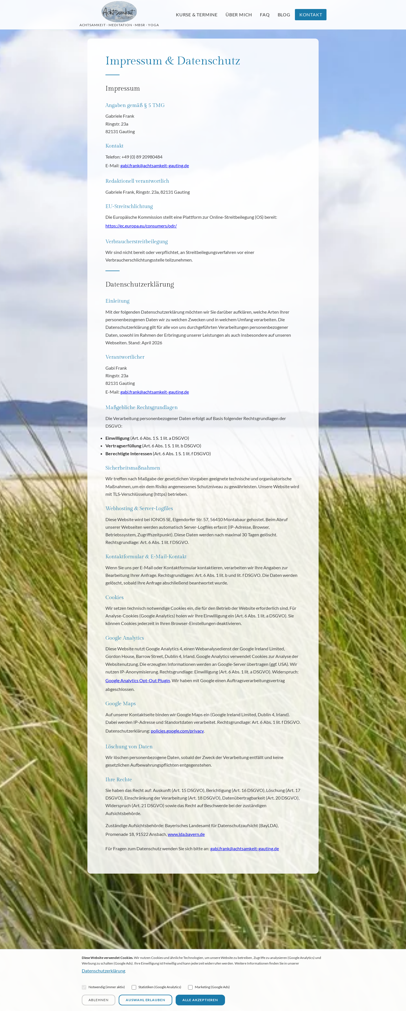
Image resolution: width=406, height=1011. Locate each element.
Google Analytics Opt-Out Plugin (137, 680)
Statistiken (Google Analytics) (156, 987)
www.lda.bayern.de (186, 834)
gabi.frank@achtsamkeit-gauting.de (154, 165)
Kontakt (310, 14)
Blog (284, 14)
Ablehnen (99, 1000)
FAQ (265, 14)
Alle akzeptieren (200, 1000)
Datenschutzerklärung (103, 970)
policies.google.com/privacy (177, 730)
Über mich (239, 14)
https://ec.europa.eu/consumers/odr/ (141, 225)
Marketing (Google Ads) (209, 987)
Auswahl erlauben (145, 1000)
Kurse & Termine (197, 14)
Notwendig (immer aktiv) (103, 987)
